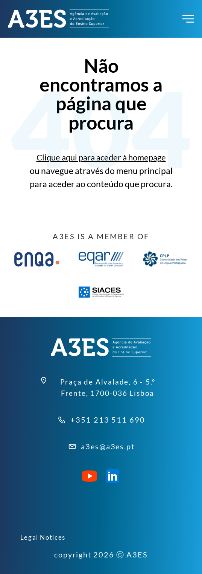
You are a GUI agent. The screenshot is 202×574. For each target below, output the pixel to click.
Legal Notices (46, 536)
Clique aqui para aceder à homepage (101, 157)
